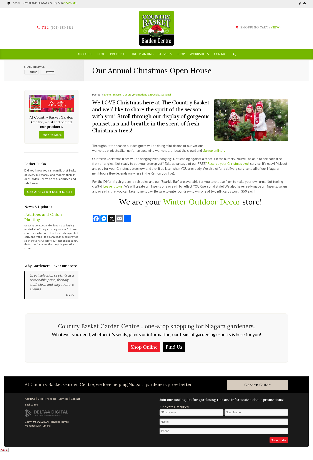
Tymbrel (46, 425)
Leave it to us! (113, 186)
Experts (117, 94)
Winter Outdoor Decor (201, 201)
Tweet (50, 72)
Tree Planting (142, 54)
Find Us (174, 347)
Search (234, 54)
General (127, 94)
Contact (221, 54)
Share (33, 72)
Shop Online (144, 347)
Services (165, 54)
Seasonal (165, 94)
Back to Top (31, 404)
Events (107, 94)
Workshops (199, 54)
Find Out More (52, 135)
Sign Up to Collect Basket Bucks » (49, 192)
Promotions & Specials (146, 94)
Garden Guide (257, 384)
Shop (181, 54)
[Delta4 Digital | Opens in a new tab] (46, 413)
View (275, 27)
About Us (84, 54)
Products (118, 54)
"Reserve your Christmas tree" (228, 163)
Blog (101, 54)
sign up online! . (214, 150)
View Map (69, 3)
